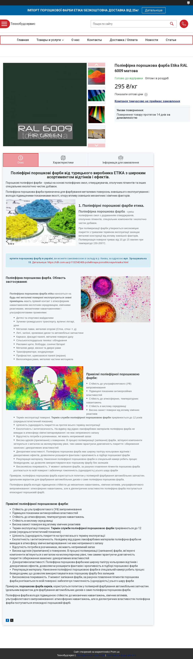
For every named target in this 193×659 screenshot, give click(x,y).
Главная (23, 40)
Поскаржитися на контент (90, 655)
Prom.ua (115, 652)
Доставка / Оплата (124, 40)
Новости (151, 40)
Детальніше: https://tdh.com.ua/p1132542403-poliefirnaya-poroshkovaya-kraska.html (80, 262)
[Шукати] (171, 24)
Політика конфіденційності (121, 655)
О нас (75, 40)
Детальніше (154, 10)
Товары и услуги (48, 40)
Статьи (171, 40)
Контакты (94, 40)
